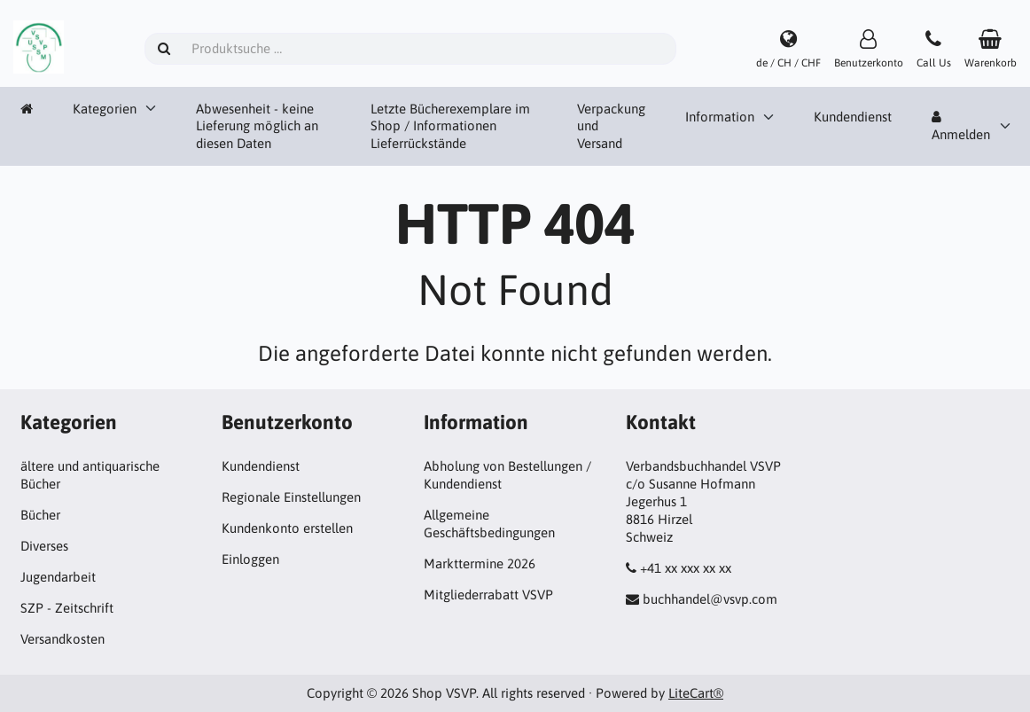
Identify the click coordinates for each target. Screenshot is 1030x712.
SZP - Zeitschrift (66, 607)
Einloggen (250, 559)
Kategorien (105, 108)
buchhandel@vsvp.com (710, 598)
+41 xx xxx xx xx (685, 567)
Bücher (40, 514)
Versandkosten (62, 638)
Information (719, 116)
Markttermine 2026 (479, 563)
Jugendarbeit (58, 576)
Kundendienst (853, 116)
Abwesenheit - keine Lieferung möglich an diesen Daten (257, 126)
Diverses (44, 545)
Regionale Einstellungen (291, 497)
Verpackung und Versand (611, 126)
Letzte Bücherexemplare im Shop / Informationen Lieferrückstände (450, 126)
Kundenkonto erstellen (287, 528)
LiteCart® (695, 692)
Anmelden (961, 126)
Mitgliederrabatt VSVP (488, 594)
